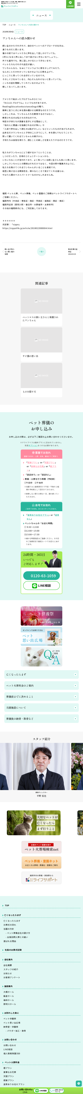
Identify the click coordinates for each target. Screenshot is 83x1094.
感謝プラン (33, 462)
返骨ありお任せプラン (38, 514)
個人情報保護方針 (11, 1053)
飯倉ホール (8, 995)
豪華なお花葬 (37, 466)
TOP (7, 904)
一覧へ (41, 251)
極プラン (7, 1067)
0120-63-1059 (43, 575)
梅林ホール (8, 999)
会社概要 (7, 964)
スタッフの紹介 (10, 968)
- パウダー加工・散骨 (14, 1030)
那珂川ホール (9, 1003)
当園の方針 (8, 928)
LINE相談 (44, 585)
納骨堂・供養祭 (10, 1026)
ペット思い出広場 (11, 1022)
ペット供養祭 (9, 1018)
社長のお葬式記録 (13, 949)
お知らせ (7, 973)
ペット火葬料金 (12, 1062)
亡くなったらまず (11, 920)
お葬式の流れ (9, 924)
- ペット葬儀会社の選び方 (16, 932)
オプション (33, 445)
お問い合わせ (9, 1045)
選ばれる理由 (9, 940)
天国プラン (50, 462)
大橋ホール (8, 991)
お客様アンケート (11, 977)
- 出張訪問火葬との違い (15, 936)
